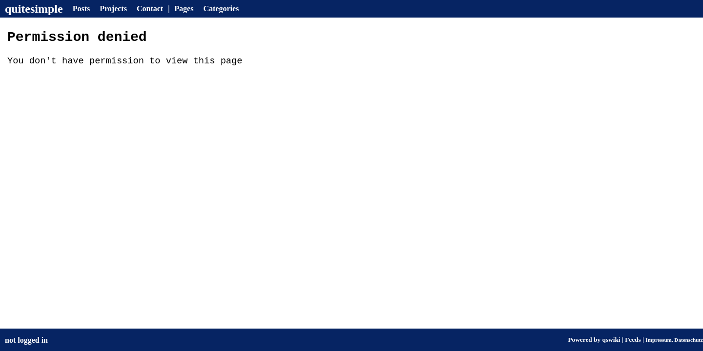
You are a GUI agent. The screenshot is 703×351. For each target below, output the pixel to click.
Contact (150, 8)
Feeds (633, 339)
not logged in (26, 340)
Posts (81, 8)
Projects (113, 8)
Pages (183, 8)
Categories (221, 8)
